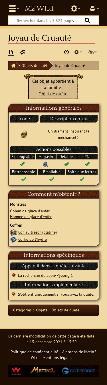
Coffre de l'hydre (32, 239)
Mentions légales (57, 357)
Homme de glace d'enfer (31, 216)
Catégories (22, 310)
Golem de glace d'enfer (30, 211)
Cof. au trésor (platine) (37, 232)
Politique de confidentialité (34, 351)
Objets (41, 310)
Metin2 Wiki (39, 8)
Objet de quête (53, 93)
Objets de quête (35, 65)
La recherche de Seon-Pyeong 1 (45, 275)
